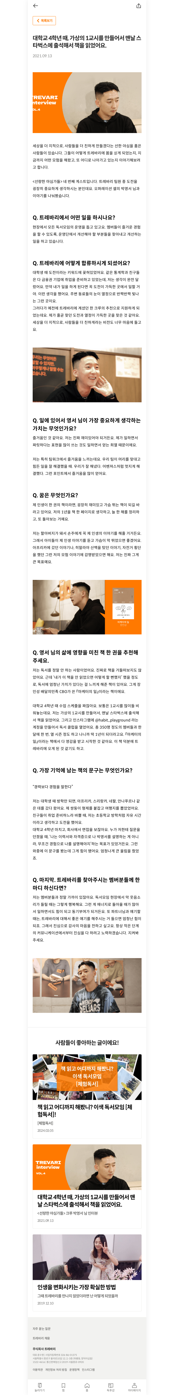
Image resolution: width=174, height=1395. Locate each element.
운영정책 (74, 1369)
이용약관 (38, 1369)
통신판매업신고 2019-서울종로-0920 (65, 1362)
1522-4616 (39, 1362)
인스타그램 (88, 1369)
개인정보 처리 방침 (56, 1369)
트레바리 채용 (41, 1338)
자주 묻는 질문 (42, 1329)
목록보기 (43, 21)
